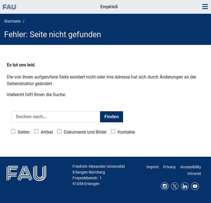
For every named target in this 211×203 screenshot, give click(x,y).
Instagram (165, 186)
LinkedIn (185, 186)
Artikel (47, 132)
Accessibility (190, 167)
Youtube (195, 186)
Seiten (24, 132)
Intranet (194, 173)
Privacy (169, 167)
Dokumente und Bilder (85, 132)
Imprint (152, 167)
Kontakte (126, 132)
